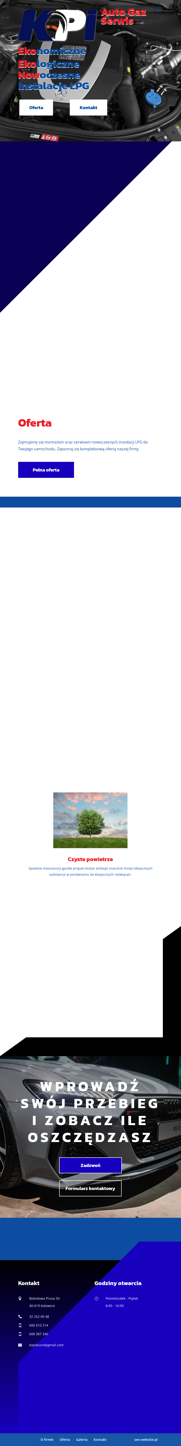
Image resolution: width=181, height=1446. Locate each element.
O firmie (47, 1439)
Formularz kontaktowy (90, 1188)
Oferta (36, 107)
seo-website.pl (146, 1439)
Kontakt (88, 107)
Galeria (81, 1439)
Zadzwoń (90, 1165)
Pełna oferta (46, 469)
